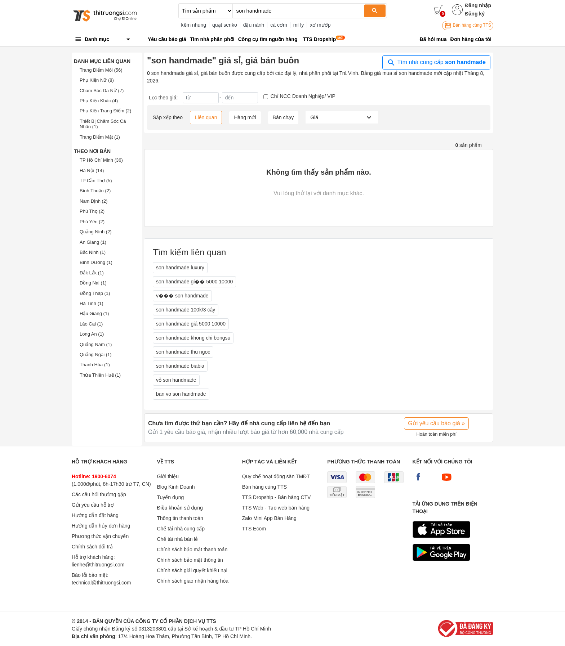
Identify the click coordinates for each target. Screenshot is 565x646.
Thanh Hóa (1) (95, 364)
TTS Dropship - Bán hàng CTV (276, 497)
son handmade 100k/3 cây (185, 310)
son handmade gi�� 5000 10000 (194, 281)
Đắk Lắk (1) (92, 272)
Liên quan (206, 117)
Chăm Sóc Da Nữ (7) (102, 90)
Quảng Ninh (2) (96, 231)
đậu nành (253, 25)
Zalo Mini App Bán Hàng (269, 518)
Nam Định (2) (93, 201)
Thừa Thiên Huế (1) (100, 375)
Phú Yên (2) (92, 221)
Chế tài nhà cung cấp (181, 528)
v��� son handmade (182, 296)
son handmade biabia (180, 366)
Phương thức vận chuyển (100, 536)
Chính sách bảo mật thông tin (190, 560)
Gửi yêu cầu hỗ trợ (93, 505)
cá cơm (278, 25)
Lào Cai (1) (91, 324)
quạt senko (224, 25)
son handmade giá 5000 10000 (191, 324)
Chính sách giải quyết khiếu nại (192, 570)
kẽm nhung (193, 25)
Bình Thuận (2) (95, 190)
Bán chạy (283, 117)
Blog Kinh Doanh (176, 487)
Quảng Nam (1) (96, 344)
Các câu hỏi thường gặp (99, 494)
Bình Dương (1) (96, 262)
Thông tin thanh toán (180, 518)
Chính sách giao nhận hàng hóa (192, 581)
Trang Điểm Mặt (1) (100, 137)
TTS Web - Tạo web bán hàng (276, 508)
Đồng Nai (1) (93, 283)
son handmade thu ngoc (183, 352)
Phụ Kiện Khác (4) (99, 100)
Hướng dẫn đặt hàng (95, 515)
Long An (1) (92, 334)
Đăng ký (474, 14)
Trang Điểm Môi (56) (101, 70)
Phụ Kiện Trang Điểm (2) (105, 110)
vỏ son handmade (176, 380)
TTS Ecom (254, 528)
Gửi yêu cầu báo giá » (436, 423)
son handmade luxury (180, 267)
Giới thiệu (168, 476)
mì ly (298, 25)
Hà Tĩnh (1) (91, 303)
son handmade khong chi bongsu (193, 338)
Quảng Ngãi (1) (96, 354)
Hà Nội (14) (92, 170)
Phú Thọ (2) (92, 211)
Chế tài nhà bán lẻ (177, 539)
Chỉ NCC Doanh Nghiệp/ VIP (303, 96)
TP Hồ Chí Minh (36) (101, 160)
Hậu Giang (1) (94, 313)
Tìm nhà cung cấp (436, 62)
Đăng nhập (478, 5)
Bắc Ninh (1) (93, 252)
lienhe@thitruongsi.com (98, 565)
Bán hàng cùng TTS (467, 25)
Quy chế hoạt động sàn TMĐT (276, 476)
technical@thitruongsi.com (101, 583)
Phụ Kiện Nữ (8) (97, 80)
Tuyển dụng (170, 497)
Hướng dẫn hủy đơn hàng (101, 526)
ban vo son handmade (181, 394)
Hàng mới (245, 117)
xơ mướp (320, 25)
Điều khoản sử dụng (180, 508)
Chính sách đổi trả (92, 546)
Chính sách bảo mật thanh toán (192, 549)
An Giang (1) (93, 242)
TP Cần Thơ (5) (96, 180)
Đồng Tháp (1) (95, 293)
